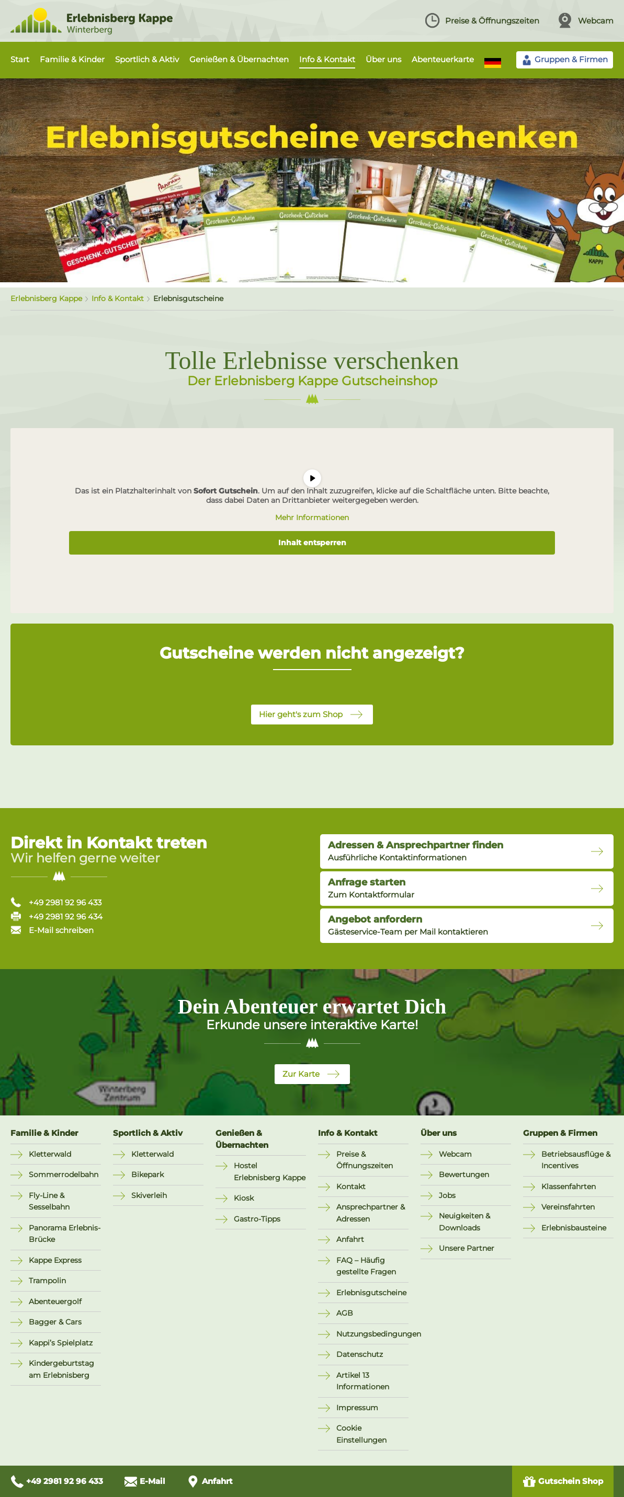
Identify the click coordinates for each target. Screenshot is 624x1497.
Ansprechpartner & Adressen (370, 1213)
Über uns (383, 59)
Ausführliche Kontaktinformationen (415, 850)
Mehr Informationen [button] (312, 517)
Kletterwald (50, 1154)
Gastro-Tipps (257, 1219)
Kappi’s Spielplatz (61, 1343)
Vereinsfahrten (568, 1207)
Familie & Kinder (72, 59)
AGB (344, 1313)
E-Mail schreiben (52, 930)
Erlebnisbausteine (573, 1228)
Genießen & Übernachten (239, 59)
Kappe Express (55, 1260)
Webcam (585, 20)
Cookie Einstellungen (361, 1434)
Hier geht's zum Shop (301, 714)
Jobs (447, 1195)
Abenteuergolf (55, 1301)
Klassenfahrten (568, 1186)
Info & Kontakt (327, 59)
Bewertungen (464, 1174)
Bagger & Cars (55, 1322)
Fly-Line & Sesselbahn (49, 1201)
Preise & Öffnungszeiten (481, 20)
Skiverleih (149, 1195)
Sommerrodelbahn (63, 1174)
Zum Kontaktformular (371, 888)
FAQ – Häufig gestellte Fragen (366, 1266)
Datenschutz (359, 1354)
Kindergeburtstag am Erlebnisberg (61, 1369)
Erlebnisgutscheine (371, 1292)
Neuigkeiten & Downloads (464, 1222)
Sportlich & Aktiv (147, 59)
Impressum (357, 1407)
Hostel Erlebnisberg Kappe (269, 1171)
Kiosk (244, 1198)
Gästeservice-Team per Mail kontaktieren (408, 925)
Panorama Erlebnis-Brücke (64, 1234)
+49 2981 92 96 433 (55, 902)
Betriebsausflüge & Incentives (575, 1160)
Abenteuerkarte (443, 59)
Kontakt (351, 1186)
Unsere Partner (466, 1248)
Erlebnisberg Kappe (46, 298)
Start (19, 59)
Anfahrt (350, 1239)
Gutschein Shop (563, 1481)
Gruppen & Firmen (560, 1133)
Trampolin (47, 1280)
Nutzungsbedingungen (372, 1334)
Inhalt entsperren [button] (312, 542)
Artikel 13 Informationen (362, 1381)
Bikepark (147, 1174)
